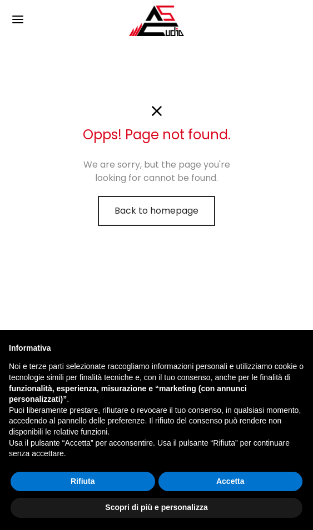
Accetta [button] (230, 481)
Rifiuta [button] (83, 481)
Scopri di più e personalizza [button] (156, 507)
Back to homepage (156, 210)
